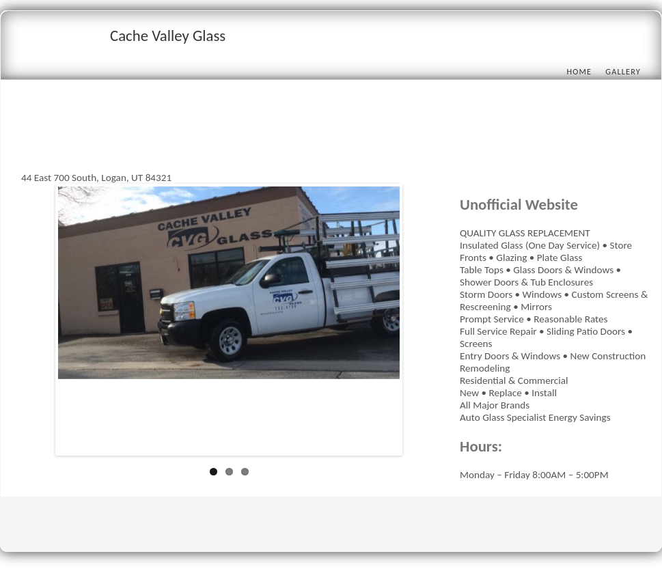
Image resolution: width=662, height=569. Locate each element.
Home (579, 71)
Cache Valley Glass (167, 35)
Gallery (623, 71)
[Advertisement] (270, 141)
